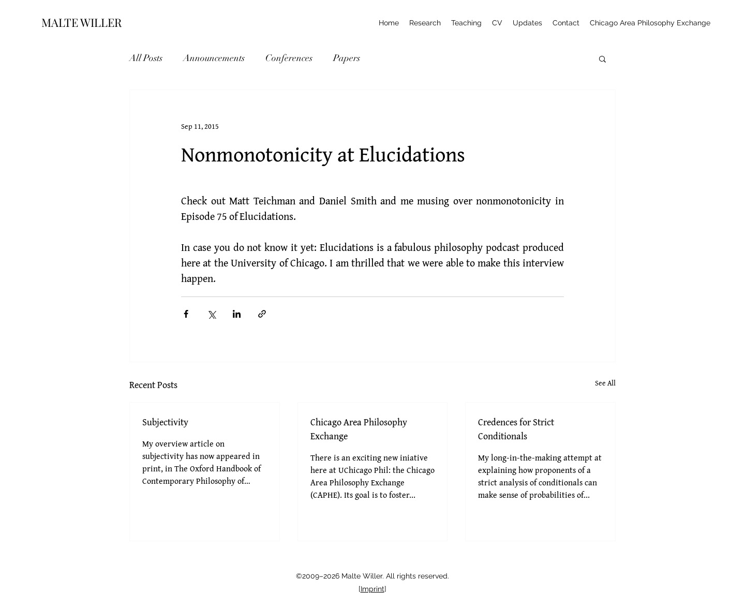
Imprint (372, 589)
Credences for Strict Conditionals (516, 429)
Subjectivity (165, 422)
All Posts (145, 58)
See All (605, 383)
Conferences (288, 58)
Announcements (214, 58)
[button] (602, 58)
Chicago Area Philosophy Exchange (358, 429)
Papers (346, 58)
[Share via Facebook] (186, 314)
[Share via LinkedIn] (237, 314)
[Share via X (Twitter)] (211, 314)
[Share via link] (262, 314)
